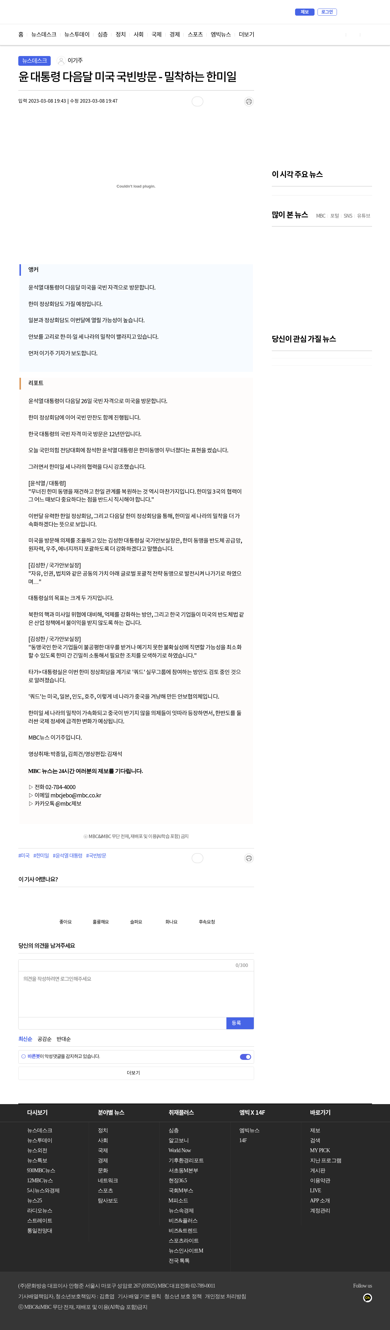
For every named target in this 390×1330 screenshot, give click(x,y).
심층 (103, 35)
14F (243, 1140)
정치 (121, 35)
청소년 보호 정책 (183, 1296)
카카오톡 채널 (369, 1299)
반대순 (63, 1039)
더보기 (246, 35)
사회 (139, 35)
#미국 (23, 856)
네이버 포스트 (357, 1299)
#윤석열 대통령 (67, 856)
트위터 (333, 1299)
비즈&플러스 (183, 1221)
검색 (344, 12)
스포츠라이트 (184, 1241)
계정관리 (320, 1211)
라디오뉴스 (39, 1211)
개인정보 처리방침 (225, 1296)
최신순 (25, 1039)
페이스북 (322, 1299)
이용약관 (320, 1180)
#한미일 (41, 856)
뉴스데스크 (44, 35)
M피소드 (178, 1200)
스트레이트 (39, 1221)
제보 (305, 12)
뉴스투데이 (77, 35)
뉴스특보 (37, 1160)
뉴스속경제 (181, 1211)
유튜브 (310, 1299)
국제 (157, 35)
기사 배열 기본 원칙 (139, 1296)
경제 (175, 35)
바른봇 (30, 1056)
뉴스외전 (37, 1150)
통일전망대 (39, 1231)
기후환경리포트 (186, 1160)
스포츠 (195, 35)
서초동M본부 (183, 1170)
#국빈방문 (96, 856)
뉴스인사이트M (186, 1251)
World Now (180, 1150)
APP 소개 (320, 1200)
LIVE (315, 1190)
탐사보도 (108, 1200)
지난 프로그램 (325, 1160)
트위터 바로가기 (367, 34)
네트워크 (108, 1180)
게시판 (317, 1170)
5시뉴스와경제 (43, 1190)
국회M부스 (181, 1190)
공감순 (44, 1039)
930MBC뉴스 (41, 1170)
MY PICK (352, 12)
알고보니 (179, 1140)
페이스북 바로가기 (353, 34)
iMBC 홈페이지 (365, 12)
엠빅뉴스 (221, 35)
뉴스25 (34, 1200)
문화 (103, 1170)
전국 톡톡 (179, 1261)
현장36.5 (178, 1180)
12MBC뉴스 (40, 1180)
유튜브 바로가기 (339, 34)
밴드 (345, 1299)
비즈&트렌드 (183, 1231)
